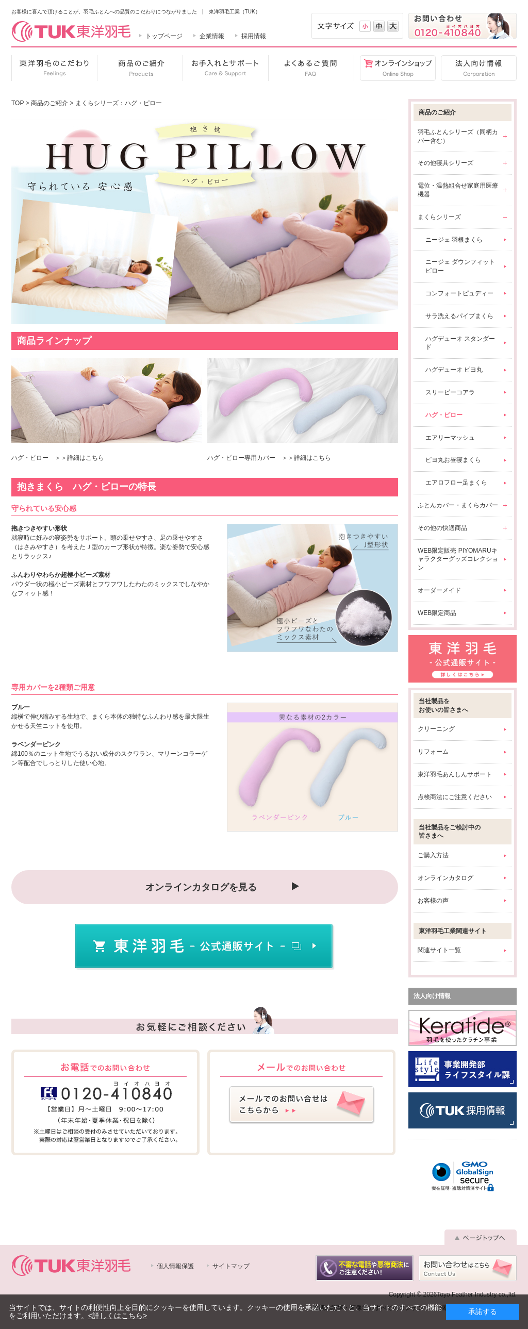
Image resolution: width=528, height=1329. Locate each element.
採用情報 (253, 36)
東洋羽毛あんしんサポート (455, 774)
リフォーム (433, 751)
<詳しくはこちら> (117, 1315)
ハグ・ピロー (444, 415)
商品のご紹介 (140, 68)
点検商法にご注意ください (455, 797)
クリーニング (436, 729)
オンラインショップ (395, 68)
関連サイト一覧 (439, 950)
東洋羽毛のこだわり (54, 68)
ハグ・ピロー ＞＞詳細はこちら (57, 457)
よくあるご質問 (311, 68)
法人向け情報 (476, 68)
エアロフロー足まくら (456, 482)
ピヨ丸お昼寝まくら (453, 459)
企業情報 (212, 36)
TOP (17, 103)
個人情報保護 (175, 1266)
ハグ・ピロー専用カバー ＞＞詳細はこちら (269, 457)
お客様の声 (433, 900)
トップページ (164, 36)
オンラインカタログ (445, 878)
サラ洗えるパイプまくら (459, 316)
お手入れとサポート (225, 68)
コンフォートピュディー (459, 293)
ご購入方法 (433, 855)
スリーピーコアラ (450, 392)
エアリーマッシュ (450, 437)
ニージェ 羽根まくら (454, 239)
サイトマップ (231, 1266)
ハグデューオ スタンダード (460, 343)
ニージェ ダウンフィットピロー (460, 266)
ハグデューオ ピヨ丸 (454, 369)
